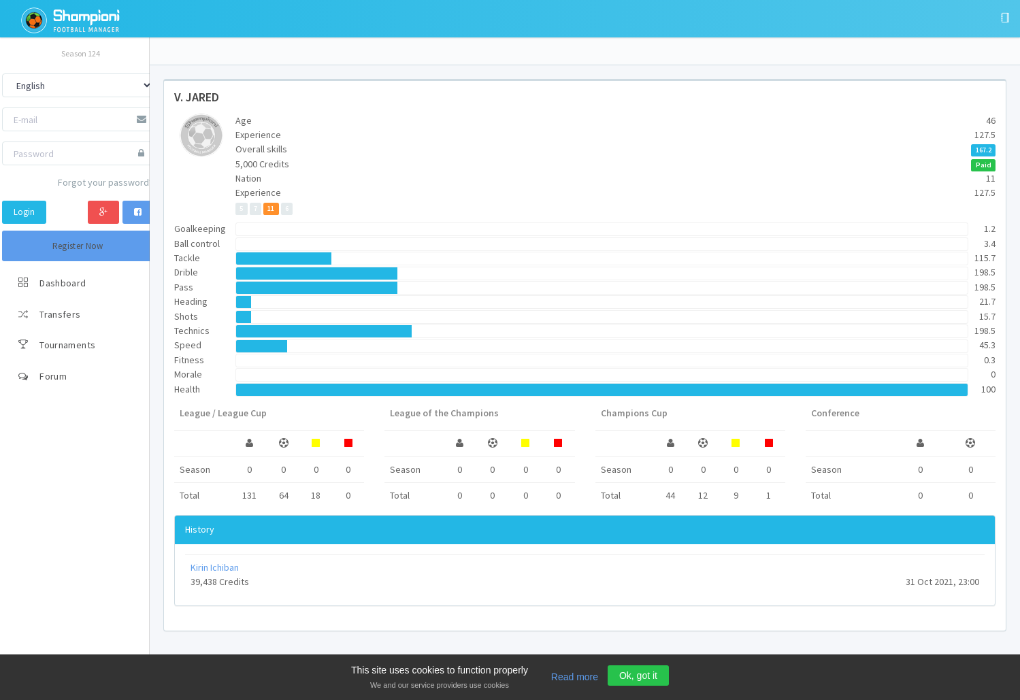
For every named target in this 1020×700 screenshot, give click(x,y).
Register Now (77, 246)
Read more (574, 676)
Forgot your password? (105, 182)
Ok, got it (638, 675)
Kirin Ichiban (215, 567)
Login (24, 212)
